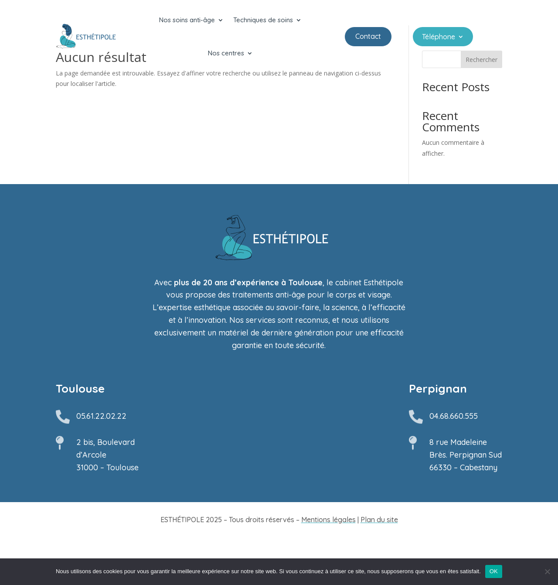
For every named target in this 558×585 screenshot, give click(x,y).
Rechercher (481, 107)
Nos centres (226, 53)
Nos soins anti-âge (187, 20)
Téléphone (438, 37)
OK (494, 571)
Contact (368, 36)
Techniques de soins (263, 20)
